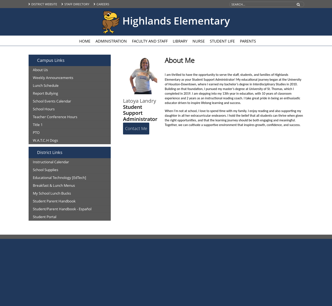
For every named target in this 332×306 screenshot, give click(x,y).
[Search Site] (261, 4)
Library (180, 41)
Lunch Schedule (46, 85)
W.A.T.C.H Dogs (45, 140)
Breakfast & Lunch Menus (54, 185)
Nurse (198, 41)
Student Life (222, 41)
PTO (36, 132)
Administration (111, 41)
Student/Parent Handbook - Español (62, 208)
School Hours (44, 109)
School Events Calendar (52, 101)
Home (84, 41)
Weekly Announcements (53, 77)
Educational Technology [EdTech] (59, 177)
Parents (248, 41)
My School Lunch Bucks (52, 193)
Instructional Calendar (51, 161)
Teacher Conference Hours (55, 116)
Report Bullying (45, 93)
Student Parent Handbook (54, 201)
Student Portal (44, 216)
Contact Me (136, 128)
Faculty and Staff (150, 41)
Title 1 (38, 124)
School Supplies (45, 169)
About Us (40, 69)
